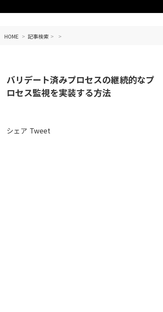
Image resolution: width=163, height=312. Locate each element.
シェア (17, 130)
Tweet (40, 130)
